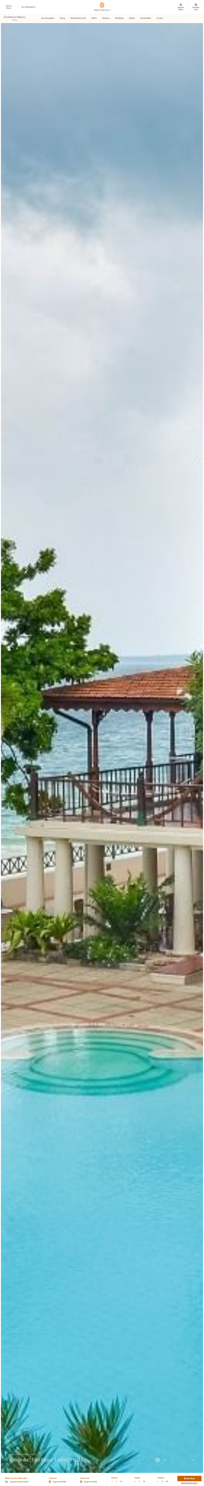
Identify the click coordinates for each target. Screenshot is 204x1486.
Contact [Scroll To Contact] (159, 18)
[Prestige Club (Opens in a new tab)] (196, 7)
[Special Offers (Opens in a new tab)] (181, 7)
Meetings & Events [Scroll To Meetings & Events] (78, 18)
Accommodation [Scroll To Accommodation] (47, 18)
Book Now (189, 1478)
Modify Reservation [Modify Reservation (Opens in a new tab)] (189, 1483)
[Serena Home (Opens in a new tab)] (8, 7)
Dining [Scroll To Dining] (62, 18)
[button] (59, 1480)
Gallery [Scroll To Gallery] (132, 18)
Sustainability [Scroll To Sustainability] (145, 18)
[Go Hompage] (102, 6)
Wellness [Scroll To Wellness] (106, 18)
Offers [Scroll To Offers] (94, 18)
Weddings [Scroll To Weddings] (119, 18)
